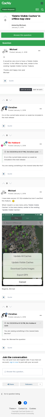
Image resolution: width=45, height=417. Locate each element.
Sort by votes (26, 89)
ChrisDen (12, 107)
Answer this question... (14, 372)
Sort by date (37, 89)
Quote (11, 81)
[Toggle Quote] (5, 152)
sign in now (14, 362)
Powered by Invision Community (22, 413)
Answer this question (22, 35)
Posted (18, 52)
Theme (12, 408)
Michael (22, 25)
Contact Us (22, 408)
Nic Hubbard (31, 323)
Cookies (32, 408)
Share (11, 384)
